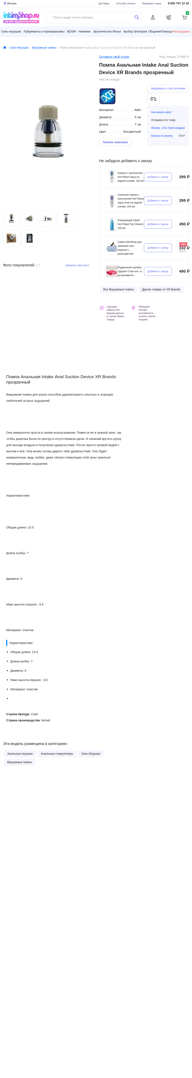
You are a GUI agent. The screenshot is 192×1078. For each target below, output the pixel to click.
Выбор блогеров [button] (135, 31)
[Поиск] (136, 17)
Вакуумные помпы (44, 47)
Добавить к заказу (157, 176)
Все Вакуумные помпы (118, 289)
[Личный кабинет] (152, 17)
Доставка (104, 3)
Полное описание (115, 142)
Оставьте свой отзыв (114, 56)
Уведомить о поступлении (168, 88)
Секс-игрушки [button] (11, 31)
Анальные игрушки (20, 754)
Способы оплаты (125, 3)
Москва (155, 127)
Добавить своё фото (77, 265)
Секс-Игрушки (19, 47)
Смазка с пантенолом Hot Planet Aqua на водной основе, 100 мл (131, 176)
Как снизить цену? (161, 112)
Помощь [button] (166, 31)
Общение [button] (154, 31)
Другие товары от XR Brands (161, 289)
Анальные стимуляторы (57, 754)
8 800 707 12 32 (178, 3)
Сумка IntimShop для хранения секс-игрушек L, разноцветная (130, 247)
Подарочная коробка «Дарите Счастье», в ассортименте (130, 271)
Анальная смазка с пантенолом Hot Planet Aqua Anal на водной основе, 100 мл (131, 200)
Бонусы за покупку (161, 135)
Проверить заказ (151, 3)
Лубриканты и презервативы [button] (44, 31)
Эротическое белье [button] (107, 31)
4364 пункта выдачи (173, 127)
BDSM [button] (71, 31)
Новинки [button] (84, 31)
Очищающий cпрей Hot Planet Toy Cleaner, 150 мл (131, 224)
